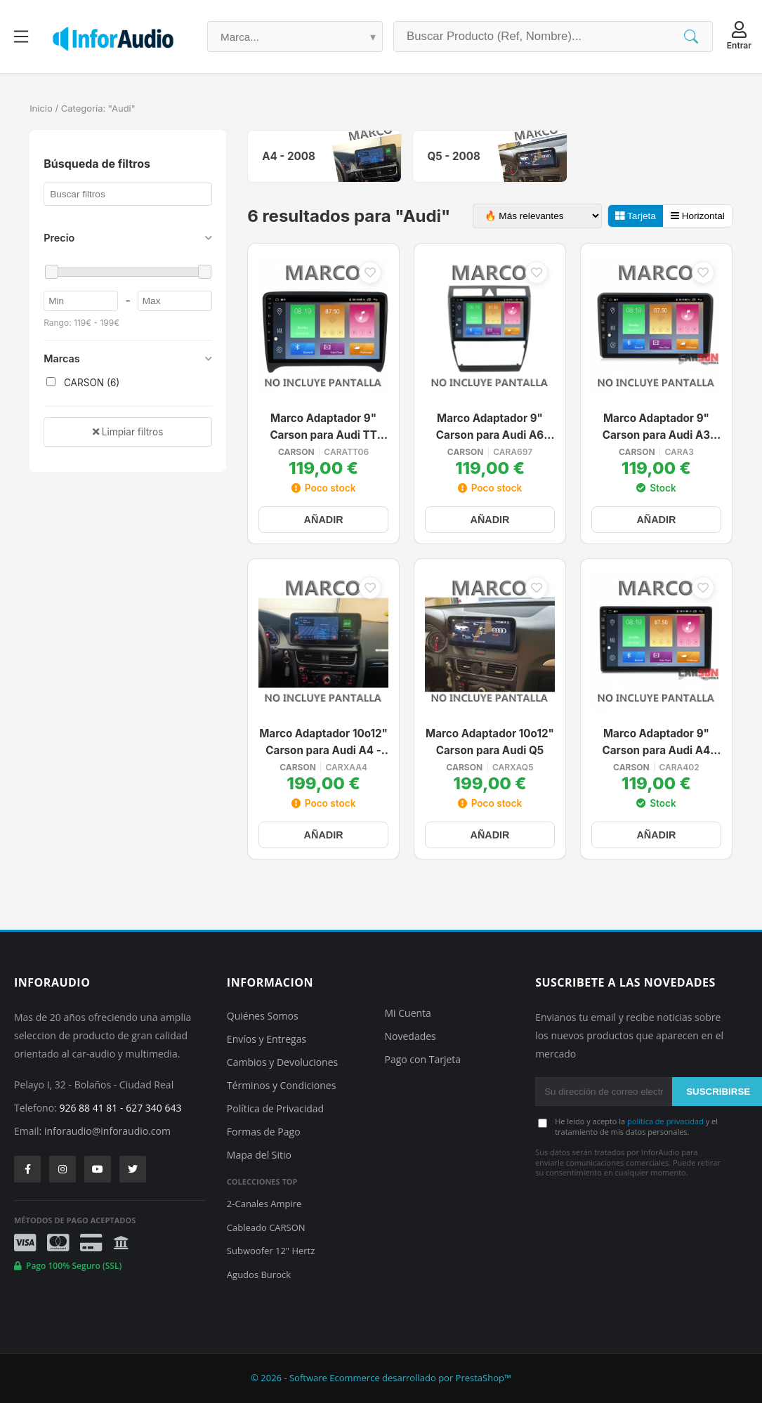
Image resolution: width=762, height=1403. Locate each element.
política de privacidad (665, 1121)
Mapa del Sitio (259, 1154)
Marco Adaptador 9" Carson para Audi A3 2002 (656, 427)
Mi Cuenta (408, 1013)
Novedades (410, 1036)
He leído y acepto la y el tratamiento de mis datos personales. (636, 1126)
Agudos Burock (259, 1274)
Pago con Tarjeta (423, 1059)
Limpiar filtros (128, 431)
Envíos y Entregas (266, 1039)
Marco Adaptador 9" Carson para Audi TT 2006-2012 (323, 427)
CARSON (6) (82, 382)
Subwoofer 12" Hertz (271, 1250)
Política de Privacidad (275, 1108)
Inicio (41, 108)
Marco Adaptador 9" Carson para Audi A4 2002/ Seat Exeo (657, 743)
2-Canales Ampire (264, 1203)
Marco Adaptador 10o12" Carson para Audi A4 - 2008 (323, 743)
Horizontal (698, 216)
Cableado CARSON (266, 1227)
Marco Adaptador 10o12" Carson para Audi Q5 (490, 742)
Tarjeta (635, 216)
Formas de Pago (264, 1131)
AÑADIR (323, 519)
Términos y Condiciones (281, 1085)
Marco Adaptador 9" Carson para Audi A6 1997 (490, 427)
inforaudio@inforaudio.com (107, 1131)
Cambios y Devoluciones (282, 1062)
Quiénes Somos (262, 1015)
